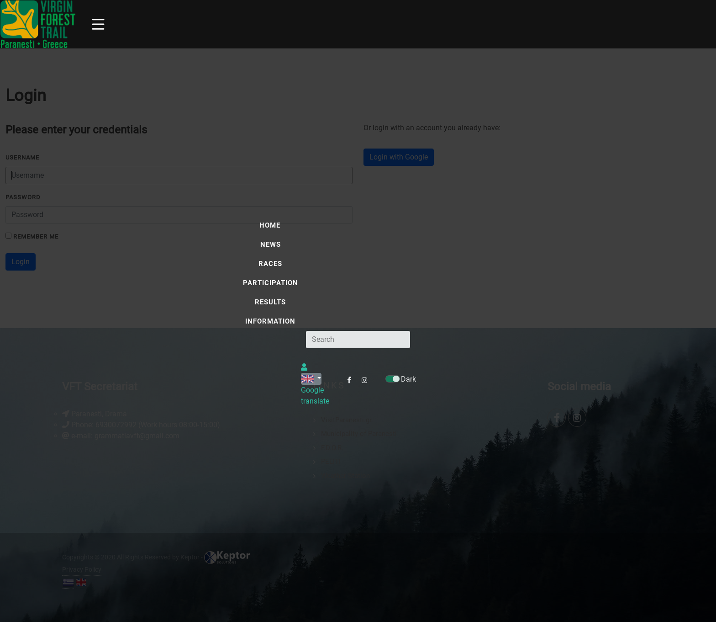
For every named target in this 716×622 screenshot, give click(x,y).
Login (20, 261)
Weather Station (345, 476)
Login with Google (398, 157)
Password (23, 197)
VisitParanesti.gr (346, 420)
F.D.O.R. (332, 448)
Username (22, 157)
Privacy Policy (81, 569)
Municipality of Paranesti (359, 434)
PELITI (331, 461)
